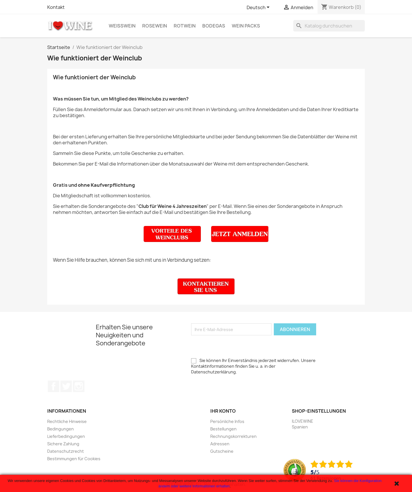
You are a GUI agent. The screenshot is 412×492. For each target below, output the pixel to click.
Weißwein (122, 26)
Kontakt (56, 7)
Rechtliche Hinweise (67, 421)
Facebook (53, 386)
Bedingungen (60, 429)
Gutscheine (221, 451)
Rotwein (185, 26)
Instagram (78, 386)
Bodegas (213, 26)
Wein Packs (246, 26)
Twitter (66, 386)
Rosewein (154, 26)
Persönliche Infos (227, 421)
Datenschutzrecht (65, 451)
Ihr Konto (223, 411)
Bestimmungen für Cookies (73, 458)
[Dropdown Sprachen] (259, 7)
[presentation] (234, 346)
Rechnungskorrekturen (233, 436)
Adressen (219, 443)
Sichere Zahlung (63, 443)
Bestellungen (223, 429)
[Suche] (329, 26)
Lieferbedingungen (66, 436)
